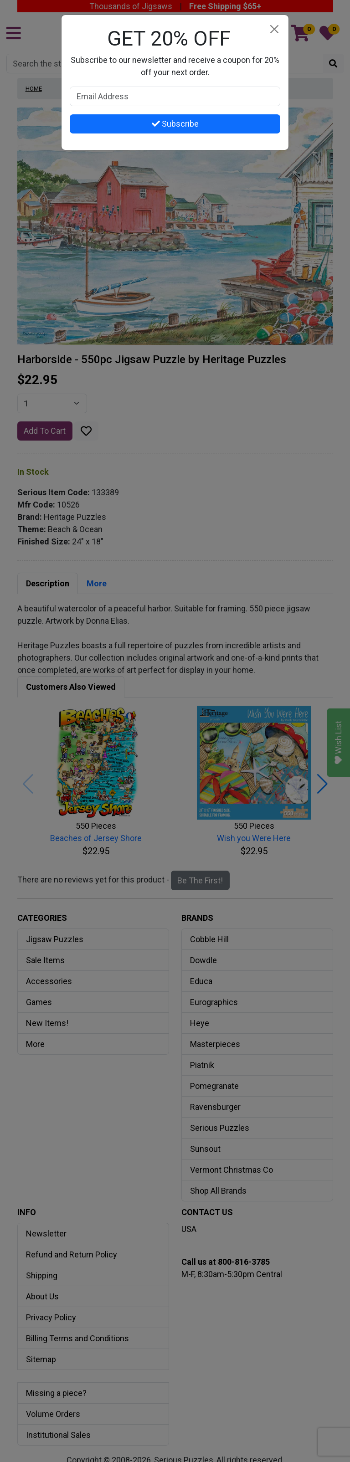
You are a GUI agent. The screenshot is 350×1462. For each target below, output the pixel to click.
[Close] (274, 29)
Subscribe (175, 123)
